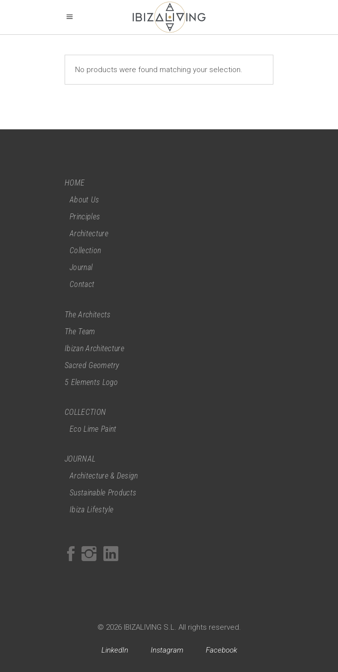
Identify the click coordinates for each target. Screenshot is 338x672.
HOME (74, 183)
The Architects (87, 314)
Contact (82, 284)
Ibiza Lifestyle (92, 509)
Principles (85, 216)
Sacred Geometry (92, 365)
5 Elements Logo (91, 382)
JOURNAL (80, 459)
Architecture (89, 233)
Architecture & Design (104, 475)
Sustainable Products (103, 492)
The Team (80, 331)
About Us (84, 199)
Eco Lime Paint (93, 429)
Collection (85, 250)
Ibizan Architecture (94, 348)
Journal (81, 267)
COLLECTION (85, 412)
